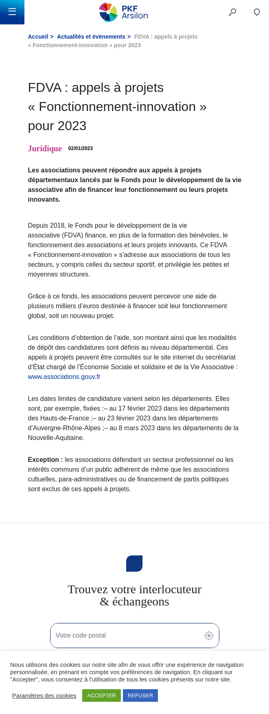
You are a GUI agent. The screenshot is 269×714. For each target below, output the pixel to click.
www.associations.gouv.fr (64, 376)
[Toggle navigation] (12, 12)
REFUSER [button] (140, 695)
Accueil (38, 36)
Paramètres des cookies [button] (44, 695)
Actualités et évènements (91, 36)
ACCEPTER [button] (101, 695)
